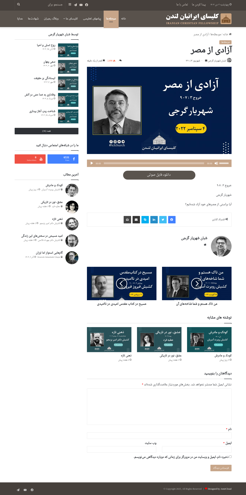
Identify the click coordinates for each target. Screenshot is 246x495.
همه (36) (46, 131)
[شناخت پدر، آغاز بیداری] (68, 116)
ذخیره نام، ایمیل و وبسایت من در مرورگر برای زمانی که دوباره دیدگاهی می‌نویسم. (181, 456)
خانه (123, 18)
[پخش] (92, 163)
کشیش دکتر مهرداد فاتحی (49, 240)
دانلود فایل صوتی (159, 175)
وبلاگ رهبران (51, 18)
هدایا (20, 18)
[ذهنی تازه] (109, 338)
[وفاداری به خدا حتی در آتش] (68, 100)
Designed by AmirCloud (219, 488)
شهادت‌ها (33, 18)
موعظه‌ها (111, 18)
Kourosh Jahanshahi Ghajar (48, 257)
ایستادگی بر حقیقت (44, 78)
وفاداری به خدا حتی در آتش (39, 94)
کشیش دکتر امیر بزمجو (50, 223)
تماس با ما (182, 4)
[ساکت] (216, 163)
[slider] (154, 164)
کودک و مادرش (223, 355)
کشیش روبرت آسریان (51, 190)
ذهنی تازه (126, 355)
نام (229, 428)
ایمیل (227, 442)
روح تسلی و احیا (46, 45)
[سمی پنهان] (68, 67)
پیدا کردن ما (199, 4)
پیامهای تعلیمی (92, 18)
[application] (159, 163)
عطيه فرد (56, 207)
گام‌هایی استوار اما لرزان (49, 252)
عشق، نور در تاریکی (170, 355)
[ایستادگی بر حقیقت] (68, 83)
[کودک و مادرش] (209, 338)
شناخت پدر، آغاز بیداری (42, 111)
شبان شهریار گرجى (216, 61)
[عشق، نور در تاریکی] (159, 338)
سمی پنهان (49, 61)
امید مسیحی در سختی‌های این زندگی (42, 236)
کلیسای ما (72, 18)
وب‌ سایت (150, 442)
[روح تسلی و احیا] (68, 50)
